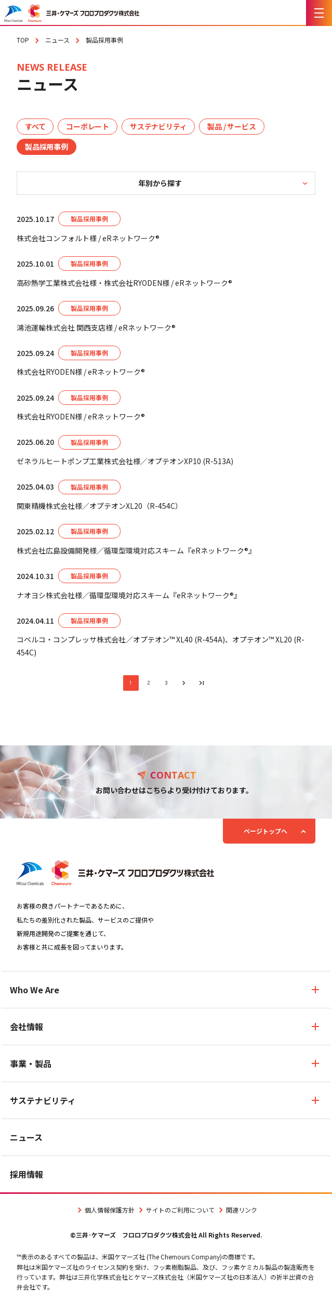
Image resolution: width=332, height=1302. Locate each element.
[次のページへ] (184, 683)
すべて (35, 126)
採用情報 (26, 1174)
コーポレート (87, 126)
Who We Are (34, 989)
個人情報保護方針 (105, 1209)
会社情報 (26, 1026)
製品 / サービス (231, 126)
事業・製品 (30, 1063)
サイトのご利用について (176, 1209)
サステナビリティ (158, 126)
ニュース (26, 1137)
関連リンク (237, 1209)
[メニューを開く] (319, 13)
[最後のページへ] (201, 683)
